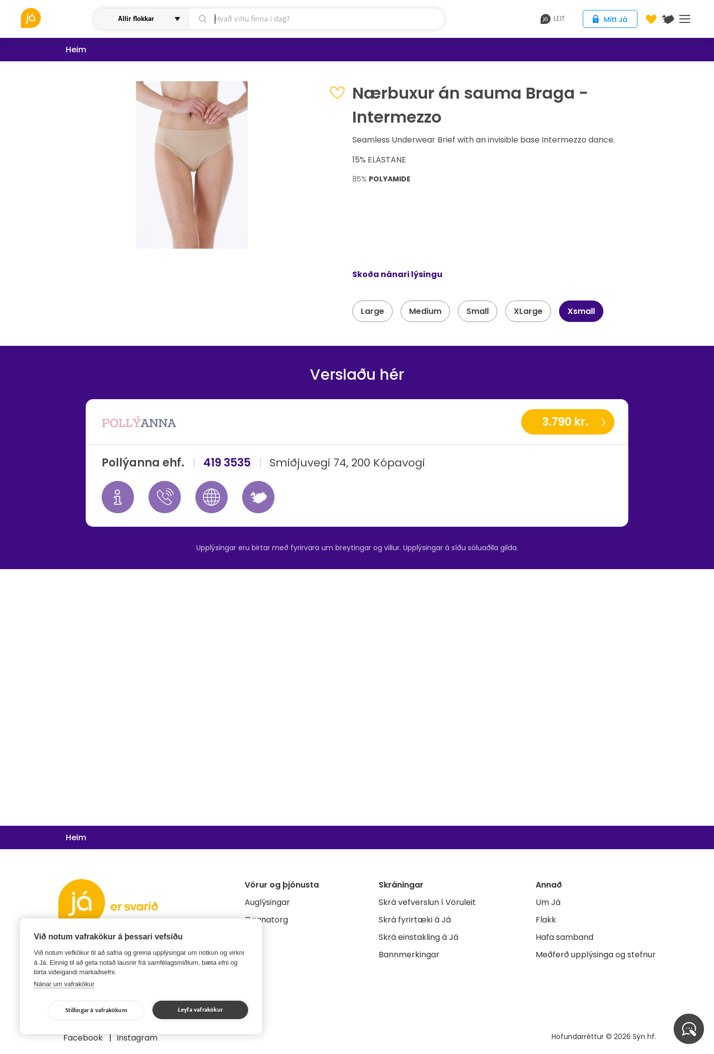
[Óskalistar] (651, 19)
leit (553, 19)
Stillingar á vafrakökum (96, 1010)
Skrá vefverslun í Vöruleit (427, 902)
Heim (76, 49)
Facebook (84, 1038)
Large (372, 311)
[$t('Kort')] (668, 18)
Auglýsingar (267, 902)
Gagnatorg (266, 919)
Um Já (548, 902)
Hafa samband (564, 937)
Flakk (546, 919)
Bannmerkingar (409, 954)
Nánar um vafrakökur (64, 984)
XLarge (528, 311)
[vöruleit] (56, 18)
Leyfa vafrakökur (200, 1010)
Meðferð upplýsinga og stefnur (596, 954)
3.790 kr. (565, 422)
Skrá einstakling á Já (418, 937)
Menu (685, 19)
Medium (425, 311)
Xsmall (581, 311)
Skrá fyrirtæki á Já (415, 919)
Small (477, 311)
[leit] (316, 18)
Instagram (137, 1038)
